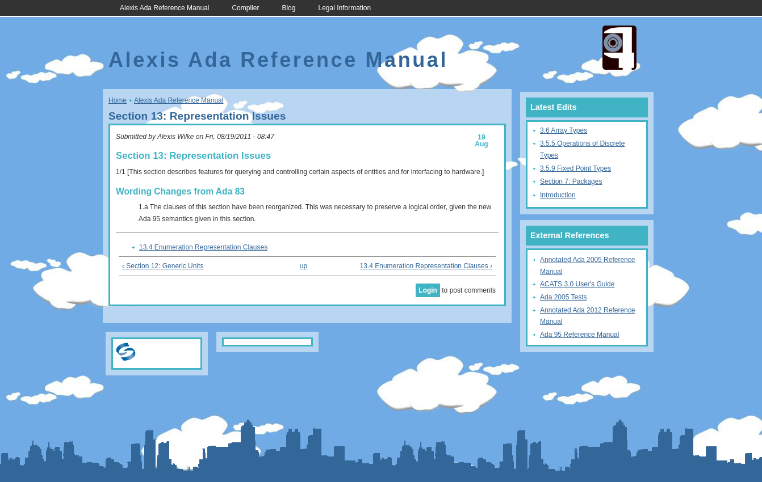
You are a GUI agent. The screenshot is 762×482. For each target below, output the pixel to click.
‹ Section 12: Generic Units (162, 266)
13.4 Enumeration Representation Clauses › (426, 266)
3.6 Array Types (563, 130)
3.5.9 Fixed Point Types (575, 168)
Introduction (558, 195)
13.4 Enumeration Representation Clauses (203, 247)
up (303, 266)
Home (117, 100)
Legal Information (344, 8)
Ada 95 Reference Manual (579, 335)
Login (427, 290)
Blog (288, 8)
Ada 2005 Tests (563, 297)
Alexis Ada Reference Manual (164, 8)
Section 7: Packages (571, 181)
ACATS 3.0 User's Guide (577, 284)
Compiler (245, 8)
